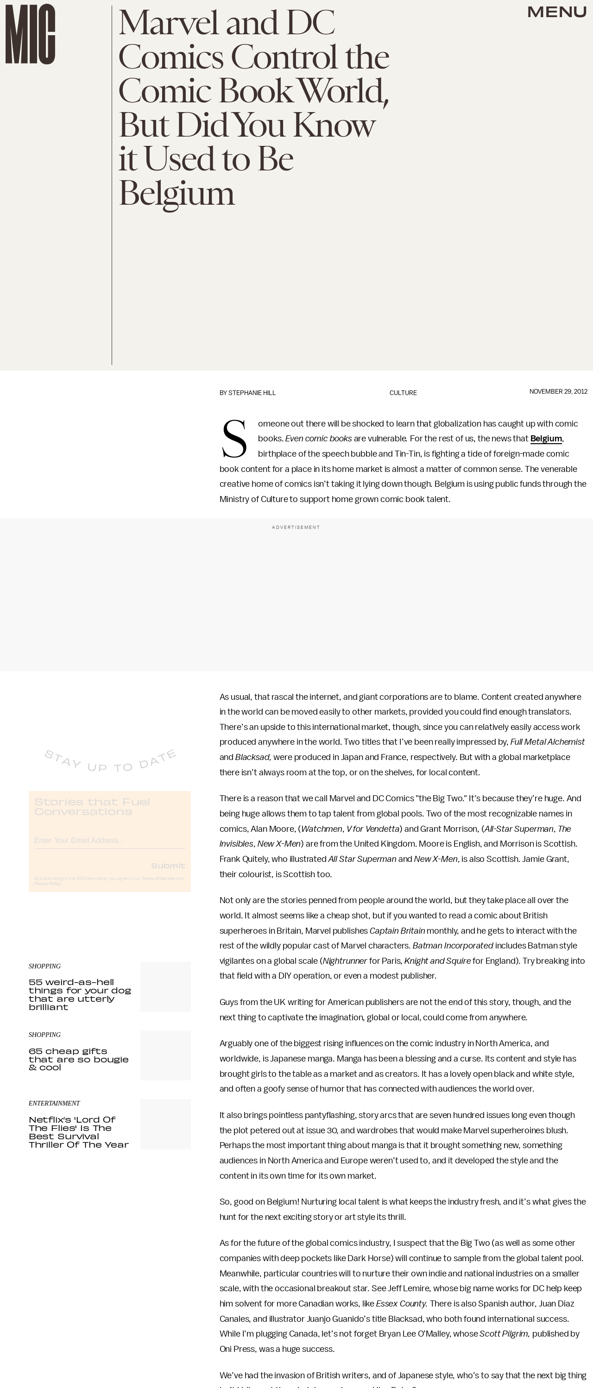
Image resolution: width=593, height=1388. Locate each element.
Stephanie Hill (252, 392)
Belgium (546, 438)
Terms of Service (158, 886)
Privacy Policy (47, 891)
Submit (168, 873)
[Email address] (109, 847)
